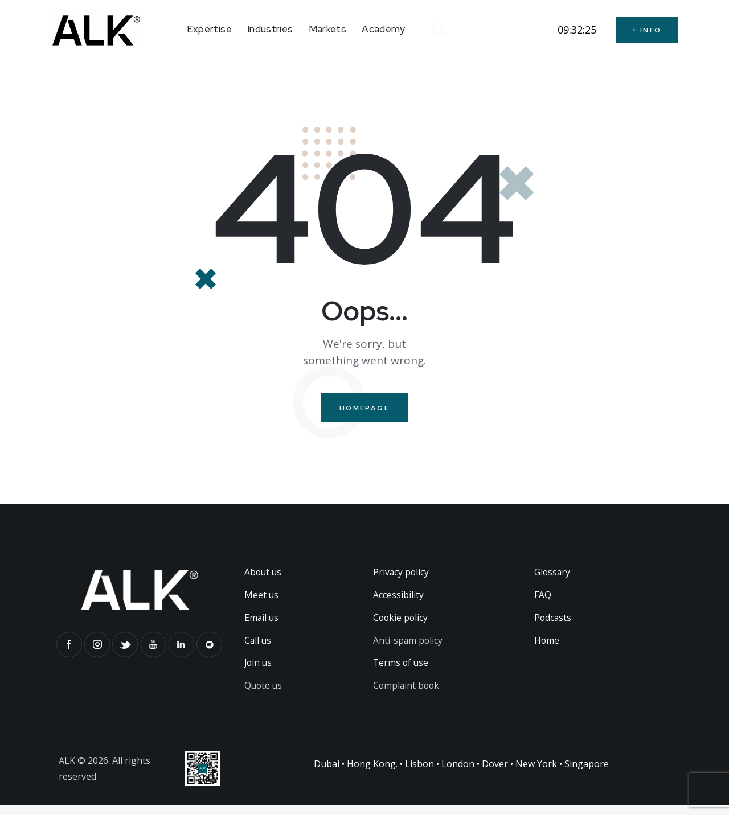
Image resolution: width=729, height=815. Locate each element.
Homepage (364, 408)
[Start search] (438, 30)
